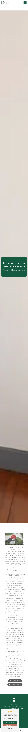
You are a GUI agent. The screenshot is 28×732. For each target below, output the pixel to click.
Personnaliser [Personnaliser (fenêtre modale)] (10, 728)
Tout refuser (10, 725)
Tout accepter (10, 722)
